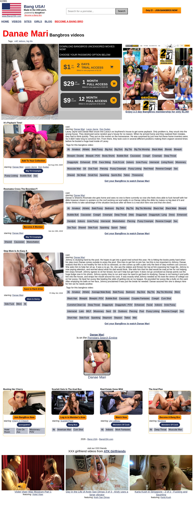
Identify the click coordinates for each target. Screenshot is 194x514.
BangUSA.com (106, 439)
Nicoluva (162, 421)
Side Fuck (93, 227)
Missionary (181, 162)
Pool (142, 311)
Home (5, 21)
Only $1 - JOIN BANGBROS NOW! (162, 10)
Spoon (114, 227)
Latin (81, 311)
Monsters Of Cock (121, 425)
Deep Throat (170, 156)
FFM (94, 162)
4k (68, 149)
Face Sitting (104, 162)
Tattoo (127, 175)
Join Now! (139, 22)
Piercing (104, 169)
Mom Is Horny (33, 299)
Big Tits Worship (142, 149)
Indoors (130, 162)
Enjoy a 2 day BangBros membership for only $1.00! (157, 111)
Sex (35, 176)
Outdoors (122, 311)
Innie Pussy (141, 162)
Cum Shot (166, 298)
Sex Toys (71, 227)
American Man (64, 429)
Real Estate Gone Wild (111, 389)
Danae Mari (18, 167)
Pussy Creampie (118, 169)
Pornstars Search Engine (102, 337)
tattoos (22, 41)
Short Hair (72, 318)
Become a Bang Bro (33, 15)
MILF (88, 311)
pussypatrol (24, 425)
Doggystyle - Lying (158, 215)
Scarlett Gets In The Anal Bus (67, 389)
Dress (172, 215)
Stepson (118, 318)
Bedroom (109, 208)
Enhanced (85, 162)
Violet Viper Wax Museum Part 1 (33, 491)
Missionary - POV (35, 430)
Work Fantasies (122, 429)
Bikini (19, 304)
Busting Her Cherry (13, 389)
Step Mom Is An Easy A (15, 251)
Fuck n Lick (118, 162)
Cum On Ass (21, 430)
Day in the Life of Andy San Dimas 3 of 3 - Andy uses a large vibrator (97, 493)
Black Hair (158, 208)
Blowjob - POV (93, 156)
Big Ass (108, 149)
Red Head (148, 169)
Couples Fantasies (140, 298)
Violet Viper (37, 494)
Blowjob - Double (75, 156)
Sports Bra (116, 175)
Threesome (137, 175)
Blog (48, 21)
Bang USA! (34, 6)
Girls (38, 21)
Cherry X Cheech (20, 421)
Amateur (76, 149)
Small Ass (92, 175)
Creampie (157, 156)
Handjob (71, 221)
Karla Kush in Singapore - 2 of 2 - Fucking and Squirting (161, 493)
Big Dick (118, 149)
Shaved (71, 175)
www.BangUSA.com (11, 16)
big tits (29, 41)
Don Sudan (43, 167)
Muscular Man (74, 169)
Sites (27, 21)
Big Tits (128, 149)
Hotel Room (7, 430)
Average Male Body (101, 292)
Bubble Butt (25, 176)
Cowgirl (146, 156)
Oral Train (93, 169)
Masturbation (33, 242)
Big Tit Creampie (33, 171)
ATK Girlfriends (115, 451)
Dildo (131, 215)
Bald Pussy (97, 149)
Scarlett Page (66, 421)
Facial (149, 305)
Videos (17, 21)
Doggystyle (72, 162)
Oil (84, 169)
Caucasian (135, 156)
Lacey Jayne (31, 167)
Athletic (85, 149)
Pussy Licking (11, 176)
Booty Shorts (108, 156)
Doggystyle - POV (123, 305)
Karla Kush (166, 497)
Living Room (167, 162)
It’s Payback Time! (13, 123)
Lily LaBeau (114, 421)
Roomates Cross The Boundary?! (21, 189)
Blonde (168, 149)
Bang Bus (72, 425)
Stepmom (107, 318)
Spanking (104, 175)
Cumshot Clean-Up (76, 305)
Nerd (108, 311)
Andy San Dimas (102, 497)
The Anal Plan (156, 389)
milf (16, 41)
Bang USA (92, 439)
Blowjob (178, 149)
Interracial (154, 162)
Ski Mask (81, 175)
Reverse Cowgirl (163, 169)
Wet (135, 318)
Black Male (157, 149)
